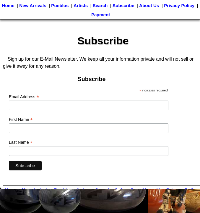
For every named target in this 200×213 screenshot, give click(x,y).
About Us (149, 5)
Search (100, 5)
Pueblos (60, 5)
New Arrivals (32, 5)
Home (8, 5)
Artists (81, 5)
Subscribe (123, 5)
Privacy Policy (179, 5)
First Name (21, 119)
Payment (100, 14)
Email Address (24, 97)
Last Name (20, 142)
